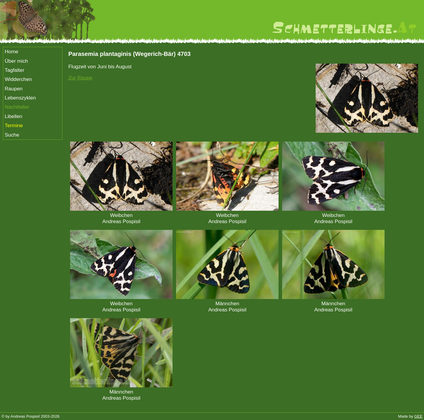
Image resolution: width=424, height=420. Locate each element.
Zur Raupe (80, 78)
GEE (418, 416)
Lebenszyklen (20, 98)
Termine (14, 125)
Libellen (13, 116)
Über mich (16, 61)
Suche (12, 135)
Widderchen (18, 79)
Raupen (14, 89)
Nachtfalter (17, 107)
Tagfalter (14, 70)
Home (11, 51)
